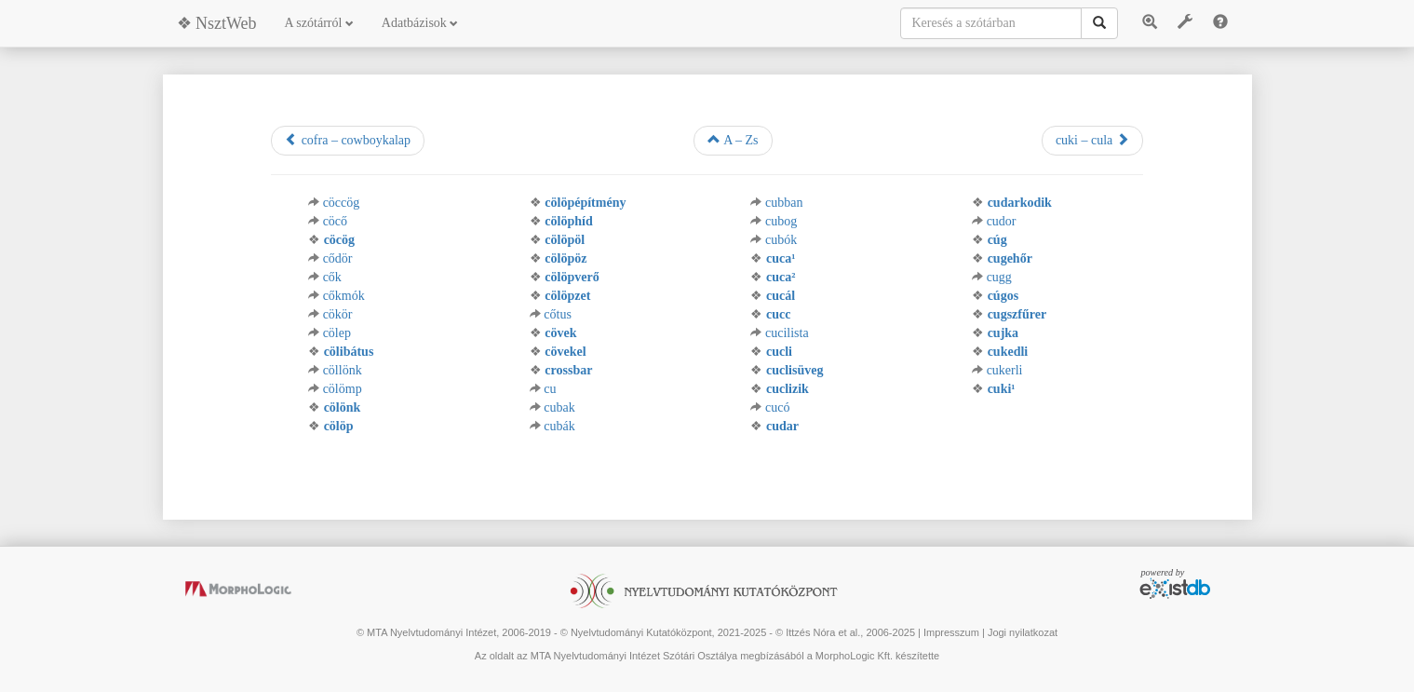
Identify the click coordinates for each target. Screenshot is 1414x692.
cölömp (342, 389)
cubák (559, 426)
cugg (999, 277)
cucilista (787, 333)
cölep (337, 333)
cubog (781, 221)
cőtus (558, 314)
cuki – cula (1092, 139)
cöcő (335, 221)
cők (332, 277)
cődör (338, 258)
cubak (559, 407)
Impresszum (951, 632)
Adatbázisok (420, 23)
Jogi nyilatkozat (1022, 632)
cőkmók (344, 296)
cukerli (1005, 370)
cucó (777, 407)
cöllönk (342, 370)
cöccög (341, 203)
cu (550, 389)
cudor (1002, 221)
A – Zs (732, 139)
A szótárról (319, 23)
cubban (783, 203)
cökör (338, 314)
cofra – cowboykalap (348, 139)
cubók (781, 240)
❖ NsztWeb (217, 23)
